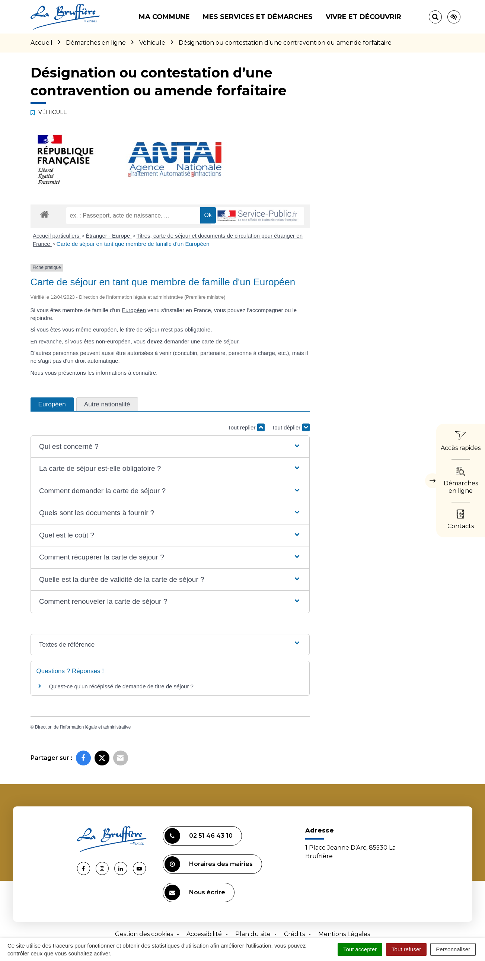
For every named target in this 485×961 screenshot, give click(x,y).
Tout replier (246, 427)
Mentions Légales (344, 934)
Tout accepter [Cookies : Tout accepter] (360, 949)
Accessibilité (204, 934)
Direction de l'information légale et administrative (83, 727)
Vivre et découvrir (363, 17)
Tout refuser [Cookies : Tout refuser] (406, 949)
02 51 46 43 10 (199, 836)
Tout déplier (291, 427)
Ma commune (164, 17)
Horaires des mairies (209, 864)
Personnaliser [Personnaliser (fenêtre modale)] (453, 949)
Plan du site (253, 934)
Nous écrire (195, 892)
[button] (169, 447)
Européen (134, 310)
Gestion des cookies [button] (144, 934)
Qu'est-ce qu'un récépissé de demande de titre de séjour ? (121, 686)
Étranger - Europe (108, 235)
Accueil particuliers (57, 235)
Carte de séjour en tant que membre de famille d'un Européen (133, 244)
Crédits (294, 934)
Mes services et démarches (258, 17)
